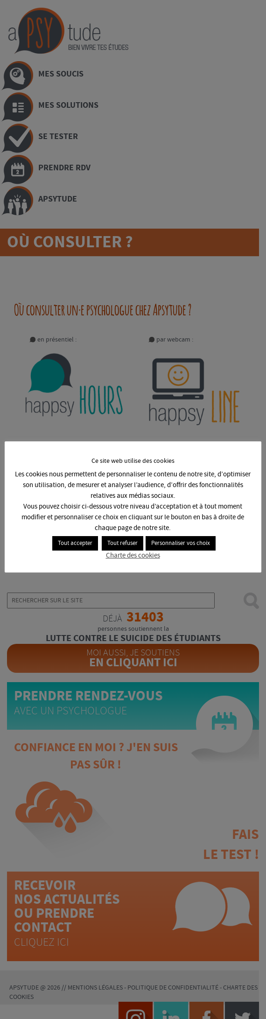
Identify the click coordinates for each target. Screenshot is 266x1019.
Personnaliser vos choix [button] (181, 543)
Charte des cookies (133, 556)
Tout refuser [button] (123, 543)
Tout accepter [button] (75, 543)
